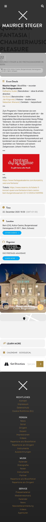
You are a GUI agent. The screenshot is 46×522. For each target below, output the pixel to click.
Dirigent (23, 428)
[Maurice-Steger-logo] (23, 15)
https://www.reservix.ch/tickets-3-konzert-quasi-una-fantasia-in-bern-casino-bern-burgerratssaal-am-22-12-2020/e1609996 (23, 190)
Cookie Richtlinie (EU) (23, 411)
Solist (23, 424)
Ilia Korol (6, 96)
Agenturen (23, 513)
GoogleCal (25, 352)
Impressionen (23, 435)
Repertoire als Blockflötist (23, 441)
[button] (42, 6)
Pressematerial (23, 492)
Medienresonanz (23, 495)
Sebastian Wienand (11, 102)
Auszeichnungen (23, 452)
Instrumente (23, 448)
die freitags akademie (14, 253)
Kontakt (23, 401)
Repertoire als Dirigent (23, 445)
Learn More (11, 258)
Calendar (12, 352)
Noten (23, 468)
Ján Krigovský (9, 99)
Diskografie (23, 465)
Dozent (23, 431)
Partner (23, 475)
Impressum (23, 404)
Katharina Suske (10, 91)
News (23, 421)
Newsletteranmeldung (23, 506)
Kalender (23, 462)
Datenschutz (23, 407)
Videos (23, 438)
